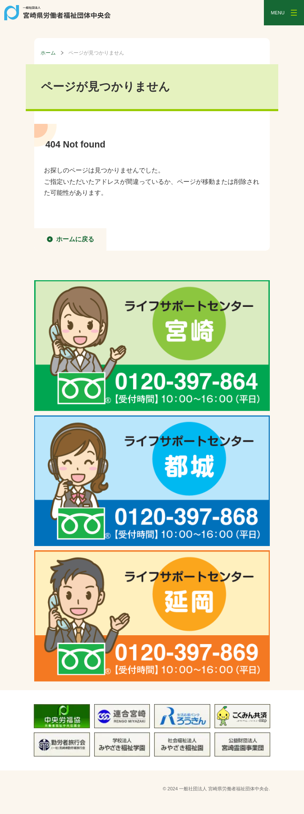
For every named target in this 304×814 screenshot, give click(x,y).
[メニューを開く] (284, 12)
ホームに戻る (75, 239)
